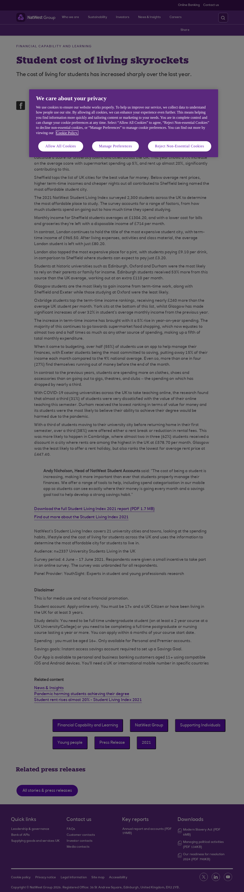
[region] (123, 123)
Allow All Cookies (60, 146)
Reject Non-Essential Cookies (179, 146)
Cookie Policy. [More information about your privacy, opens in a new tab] (67, 133)
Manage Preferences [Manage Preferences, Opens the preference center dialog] (115, 146)
